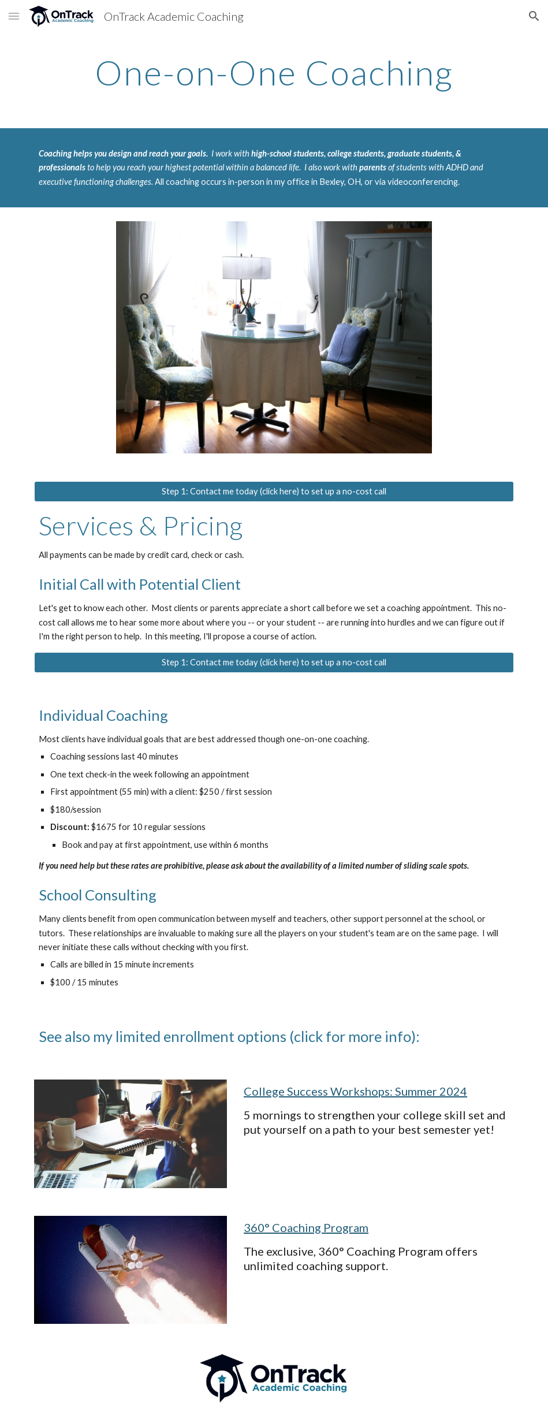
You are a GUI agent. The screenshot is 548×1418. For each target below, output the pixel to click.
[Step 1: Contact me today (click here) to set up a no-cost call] (274, 491)
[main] (274, 72)
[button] (14, 16)
